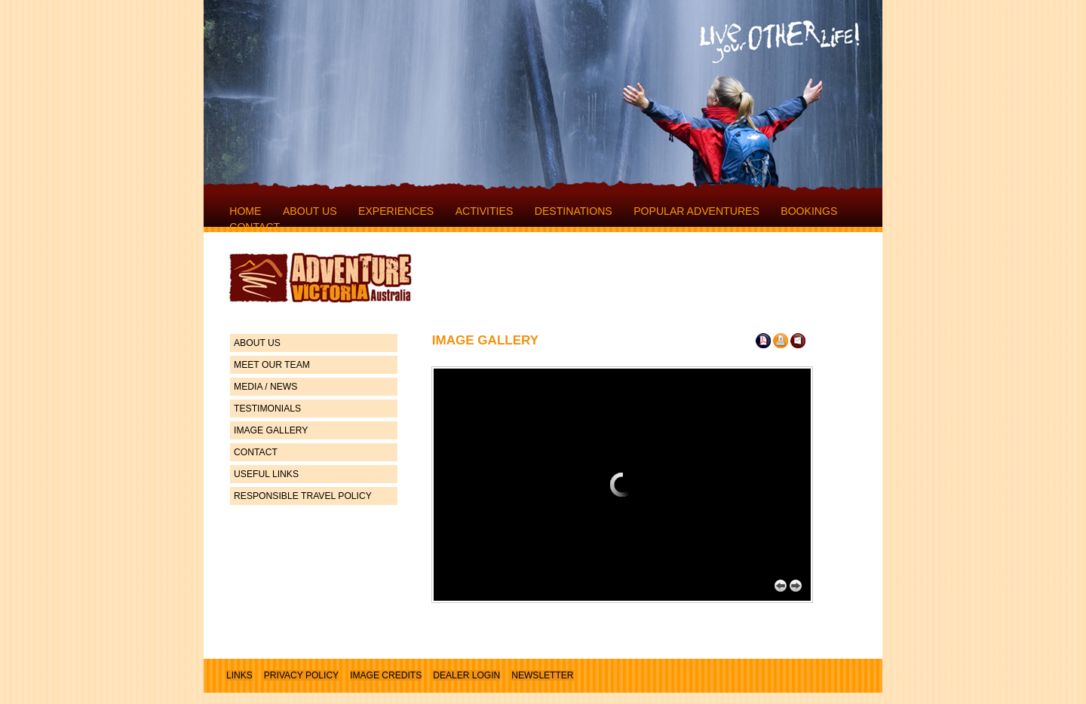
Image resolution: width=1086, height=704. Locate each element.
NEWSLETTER (542, 675)
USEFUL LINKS (266, 474)
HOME (245, 211)
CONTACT (254, 227)
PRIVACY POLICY (301, 675)
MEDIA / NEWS (265, 386)
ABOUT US (310, 211)
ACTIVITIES (485, 211)
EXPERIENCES (396, 211)
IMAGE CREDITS (386, 675)
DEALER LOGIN (466, 675)
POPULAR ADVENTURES (696, 211)
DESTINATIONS (573, 211)
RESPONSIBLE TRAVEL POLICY (303, 496)
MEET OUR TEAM (272, 365)
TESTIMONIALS (267, 408)
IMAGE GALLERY (271, 430)
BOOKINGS (809, 211)
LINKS (239, 675)
